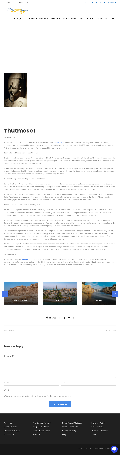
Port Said (60, 300)
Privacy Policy (97, 427)
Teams (94, 434)
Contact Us (102, 18)
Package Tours (20, 18)
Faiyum (99, 300)
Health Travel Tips (69, 431)
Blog (8, 2)
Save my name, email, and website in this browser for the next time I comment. (38, 396)
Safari (81, 18)
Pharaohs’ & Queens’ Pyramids (77, 46)
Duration (33, 18)
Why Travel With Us (12, 431)
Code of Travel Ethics (71, 427)
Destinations (23, 2)
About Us (8, 423)
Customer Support (99, 431)
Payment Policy (98, 423)
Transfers (90, 18)
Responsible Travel (41, 427)
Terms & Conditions (41, 431)
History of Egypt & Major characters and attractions (34, 46)
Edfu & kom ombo (21, 300)
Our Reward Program (42, 423)
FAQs (64, 434)
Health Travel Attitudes (72, 423)
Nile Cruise (55, 18)
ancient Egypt (58, 142)
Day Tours (43, 18)
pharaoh (25, 259)
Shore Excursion (69, 18)
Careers (36, 434)
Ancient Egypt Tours (60, 43)
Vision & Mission (10, 427)
